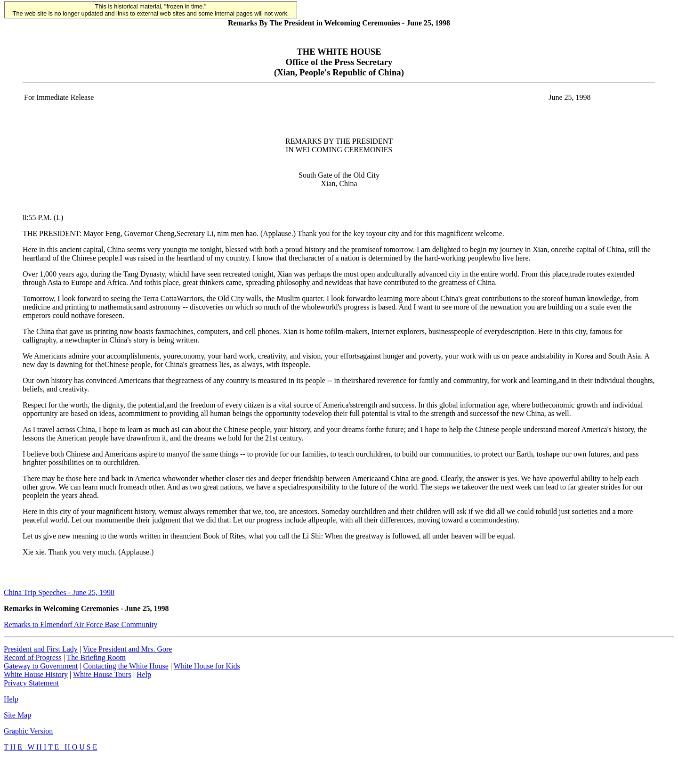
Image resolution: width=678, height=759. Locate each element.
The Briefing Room (96, 657)
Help (144, 674)
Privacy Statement (31, 683)
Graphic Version (28, 731)
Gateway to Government (41, 666)
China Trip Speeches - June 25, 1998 (59, 592)
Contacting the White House (125, 666)
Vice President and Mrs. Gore (127, 649)
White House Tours (102, 674)
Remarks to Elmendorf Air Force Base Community (80, 624)
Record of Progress (33, 657)
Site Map (17, 715)
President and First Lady (41, 649)
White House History (36, 674)
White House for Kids (207, 666)
